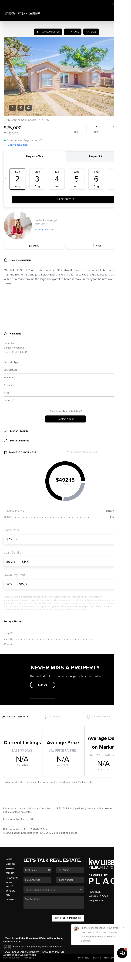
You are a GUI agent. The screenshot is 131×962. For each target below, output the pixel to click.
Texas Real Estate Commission (21, 952)
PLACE (16, 941)
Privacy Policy (83, 958)
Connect (11, 899)
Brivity (17, 958)
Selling (10, 873)
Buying (10, 868)
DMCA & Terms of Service (104, 958)
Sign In (118, 3)
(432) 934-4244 (96, 900)
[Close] (124, 927)
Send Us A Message (68, 918)
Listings (10, 864)
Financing (12, 878)
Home (9, 859)
